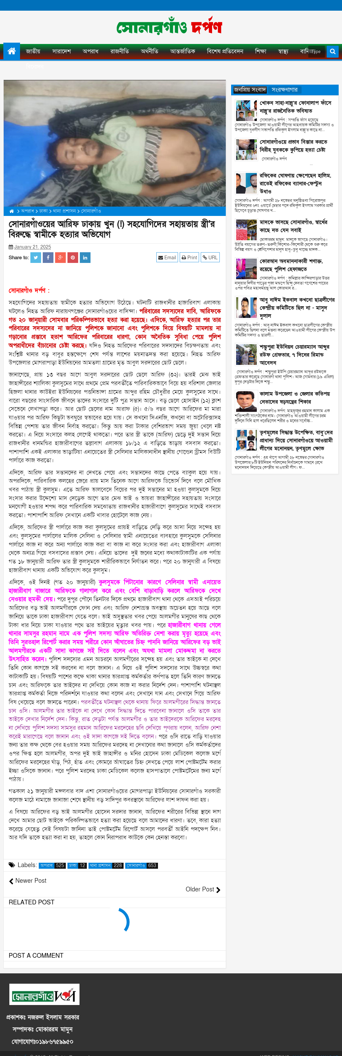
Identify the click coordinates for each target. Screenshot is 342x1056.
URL (211, 257)
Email (168, 257)
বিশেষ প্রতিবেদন (225, 51)
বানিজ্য (307, 51)
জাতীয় (33, 51)
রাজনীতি (120, 51)
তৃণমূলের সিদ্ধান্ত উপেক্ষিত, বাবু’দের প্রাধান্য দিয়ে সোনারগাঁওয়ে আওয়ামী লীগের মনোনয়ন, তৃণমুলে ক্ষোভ (296, 440)
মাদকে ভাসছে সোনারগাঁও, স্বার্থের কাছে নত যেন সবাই (293, 226)
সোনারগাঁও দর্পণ (17, 1049)
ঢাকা (78, 866)
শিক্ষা (260, 51)
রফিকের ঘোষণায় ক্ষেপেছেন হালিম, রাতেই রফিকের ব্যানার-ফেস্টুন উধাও (295, 183)
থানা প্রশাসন (107, 866)
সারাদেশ (61, 51)
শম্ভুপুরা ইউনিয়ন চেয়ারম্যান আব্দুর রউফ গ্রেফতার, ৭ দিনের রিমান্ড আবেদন (294, 355)
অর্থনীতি (149, 51)
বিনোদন (34, 67)
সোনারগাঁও (142, 866)
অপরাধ (91, 51)
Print (190, 257)
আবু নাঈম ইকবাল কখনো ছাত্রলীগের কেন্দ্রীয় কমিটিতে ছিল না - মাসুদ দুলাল (297, 308)
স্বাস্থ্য (283, 51)
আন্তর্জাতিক (182, 51)
